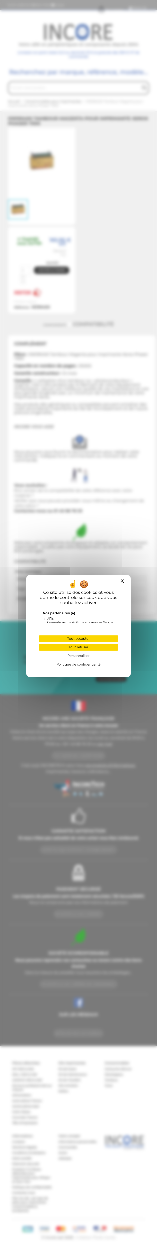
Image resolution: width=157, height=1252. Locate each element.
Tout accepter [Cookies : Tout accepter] (78, 639)
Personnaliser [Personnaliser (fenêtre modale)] (78, 656)
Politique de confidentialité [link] (78, 664)
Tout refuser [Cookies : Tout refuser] (78, 647)
